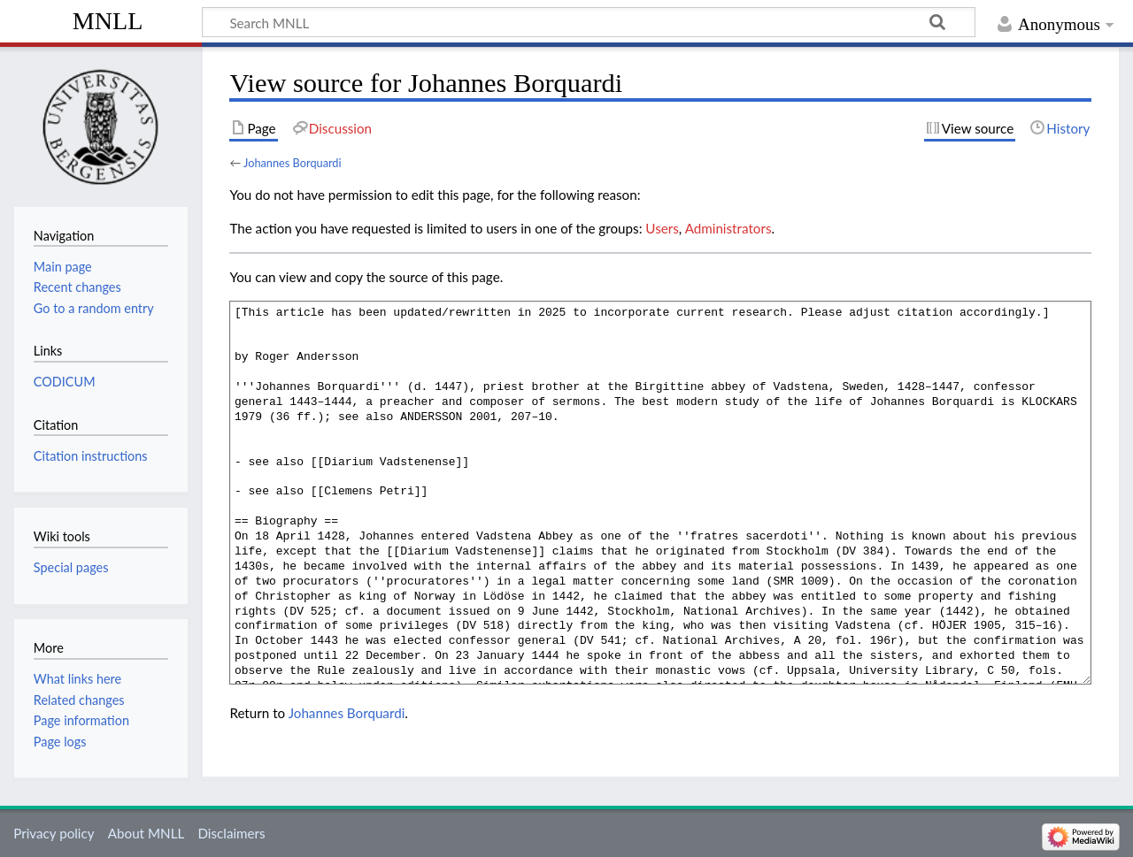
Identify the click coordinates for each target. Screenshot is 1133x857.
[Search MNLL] (589, 22)
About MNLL (146, 833)
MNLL (108, 20)
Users (661, 228)
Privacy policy (53, 833)
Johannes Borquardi (292, 163)
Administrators (728, 228)
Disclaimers (231, 833)
